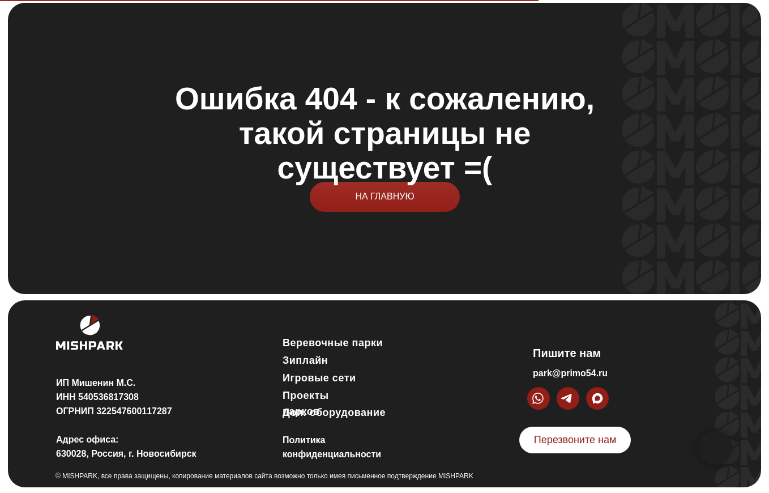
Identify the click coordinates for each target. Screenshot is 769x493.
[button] (575, 440)
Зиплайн (305, 360)
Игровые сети (319, 378)
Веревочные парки (333, 342)
